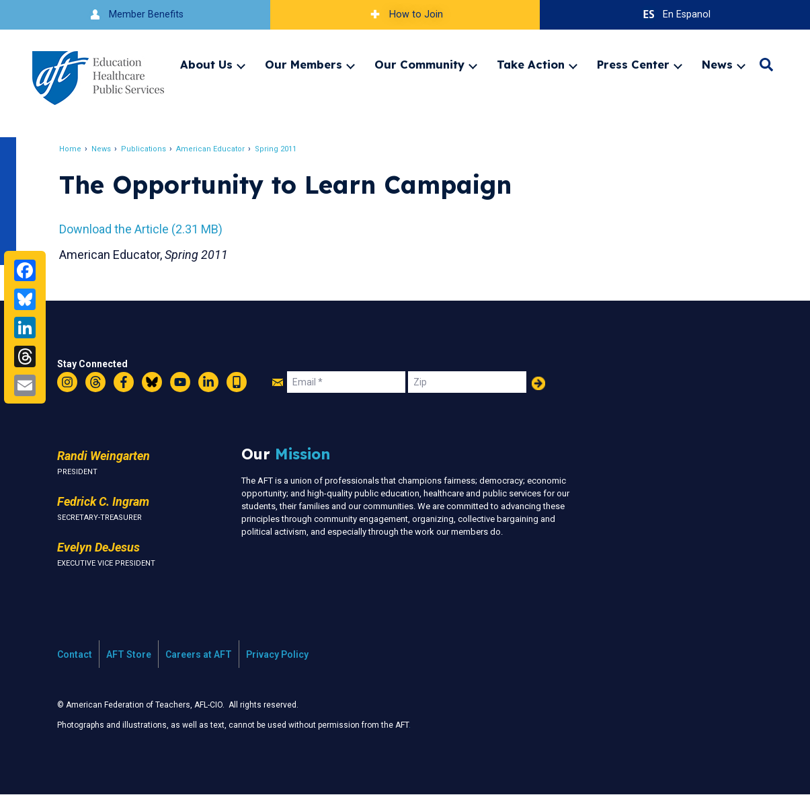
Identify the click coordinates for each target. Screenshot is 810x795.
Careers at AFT (198, 654)
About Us (206, 64)
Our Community (419, 64)
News (717, 64)
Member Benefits (135, 14)
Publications (143, 149)
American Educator (210, 149)
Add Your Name (538, 383)
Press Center (633, 64)
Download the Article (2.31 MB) (140, 229)
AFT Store (128, 654)
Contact (74, 654)
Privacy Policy (277, 654)
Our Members (303, 64)
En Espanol (675, 14)
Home (70, 149)
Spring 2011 (275, 149)
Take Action (531, 64)
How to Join (404, 14)
